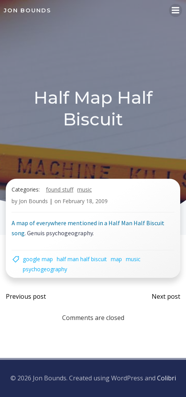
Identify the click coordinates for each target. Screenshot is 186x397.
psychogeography (45, 269)
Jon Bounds (33, 201)
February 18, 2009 (85, 201)
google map (38, 259)
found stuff (59, 189)
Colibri (166, 378)
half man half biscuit (82, 259)
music (84, 189)
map (116, 259)
